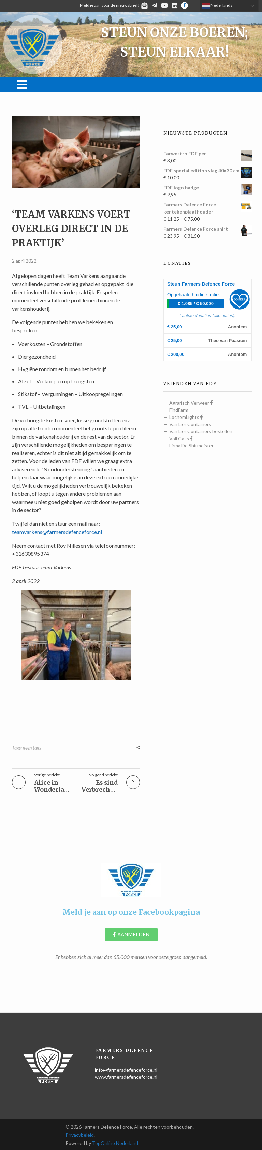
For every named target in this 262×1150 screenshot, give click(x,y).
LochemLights (186, 417)
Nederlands (217, 6)
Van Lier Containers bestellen (200, 431)
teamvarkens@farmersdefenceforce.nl (57, 532)
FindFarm (178, 410)
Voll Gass (180, 438)
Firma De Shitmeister (191, 445)
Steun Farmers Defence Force (201, 284)
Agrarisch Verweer (191, 403)
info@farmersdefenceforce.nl (126, 1070)
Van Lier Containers (190, 424)
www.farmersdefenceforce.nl (126, 1077)
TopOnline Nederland (115, 1143)
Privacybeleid (80, 1135)
